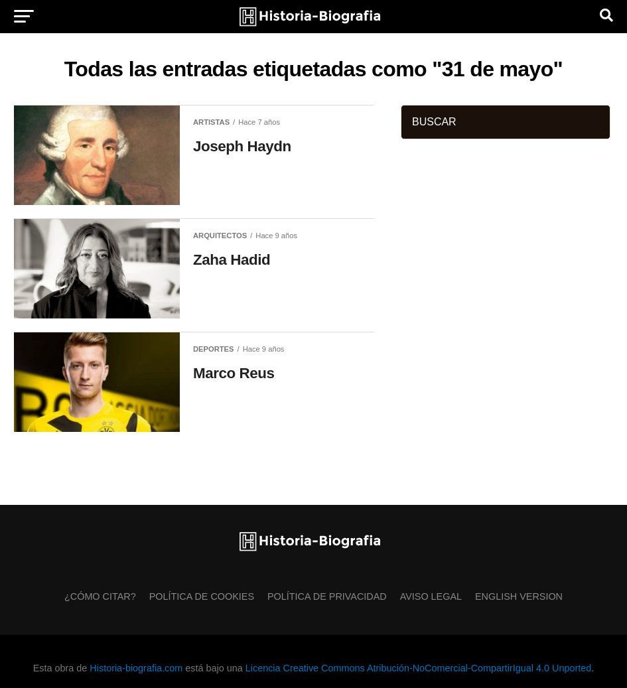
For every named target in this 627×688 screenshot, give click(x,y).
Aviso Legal (431, 596)
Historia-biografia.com (136, 668)
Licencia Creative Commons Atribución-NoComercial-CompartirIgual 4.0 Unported (418, 668)
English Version (519, 596)
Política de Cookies (201, 596)
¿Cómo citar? (100, 596)
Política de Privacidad (327, 596)
